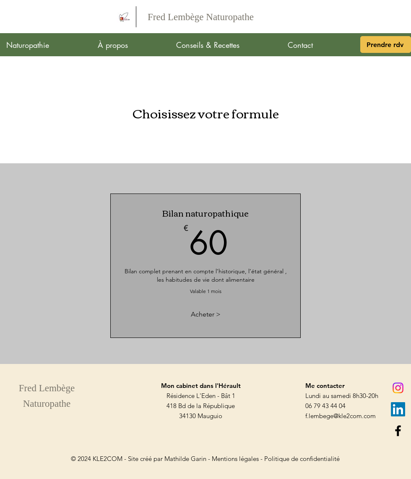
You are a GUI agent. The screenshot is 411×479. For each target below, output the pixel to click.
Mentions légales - (238, 459)
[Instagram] (398, 388)
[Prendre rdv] (385, 44)
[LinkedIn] (398, 409)
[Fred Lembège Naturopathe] (200, 17)
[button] (45, 44)
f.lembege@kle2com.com (340, 416)
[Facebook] (398, 431)
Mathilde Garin (185, 459)
